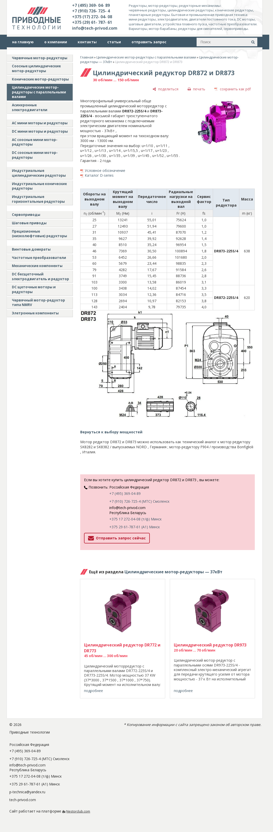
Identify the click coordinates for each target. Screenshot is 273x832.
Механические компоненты (37, 265)
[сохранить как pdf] (232, 89)
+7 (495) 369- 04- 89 (91, 5)
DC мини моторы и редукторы (40, 131)
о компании (55, 41)
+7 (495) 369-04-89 (125, 493)
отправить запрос (149, 41)
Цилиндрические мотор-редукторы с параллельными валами (39, 92)
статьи (114, 41)
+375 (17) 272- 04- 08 (92, 16)
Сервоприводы (26, 214)
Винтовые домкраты (31, 249)
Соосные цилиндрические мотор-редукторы (36, 68)
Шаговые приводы (29, 223)
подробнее (93, 690)
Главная (86, 57)
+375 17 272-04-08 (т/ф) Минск (135, 519)
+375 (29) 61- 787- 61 (92, 22)
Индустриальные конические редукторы (39, 186)
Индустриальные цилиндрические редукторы (39, 173)
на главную (23, 41)
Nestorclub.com (78, 811)
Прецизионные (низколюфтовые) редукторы (39, 233)
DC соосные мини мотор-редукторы (35, 155)
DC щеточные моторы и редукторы (34, 289)
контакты (87, 41)
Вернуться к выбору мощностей (111, 432)
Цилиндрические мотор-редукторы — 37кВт (173, 572)
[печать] (196, 89)
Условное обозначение (105, 170)
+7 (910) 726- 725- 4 (91, 11)
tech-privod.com (22, 799)
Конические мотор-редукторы (40, 79)
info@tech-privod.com (94, 28)
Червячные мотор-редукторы (39, 58)
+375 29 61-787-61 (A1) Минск (134, 526)
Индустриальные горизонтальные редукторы (38, 199)
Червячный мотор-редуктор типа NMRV (38, 302)
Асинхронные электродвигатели (29, 107)
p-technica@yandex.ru (27, 791)
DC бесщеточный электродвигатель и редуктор (40, 276)
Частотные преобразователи (39, 257)
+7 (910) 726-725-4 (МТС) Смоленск (139, 501)
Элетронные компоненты (35, 313)
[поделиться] (165, 89)
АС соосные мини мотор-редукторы (34, 142)
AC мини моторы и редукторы (40, 123)
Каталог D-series (99, 175)
